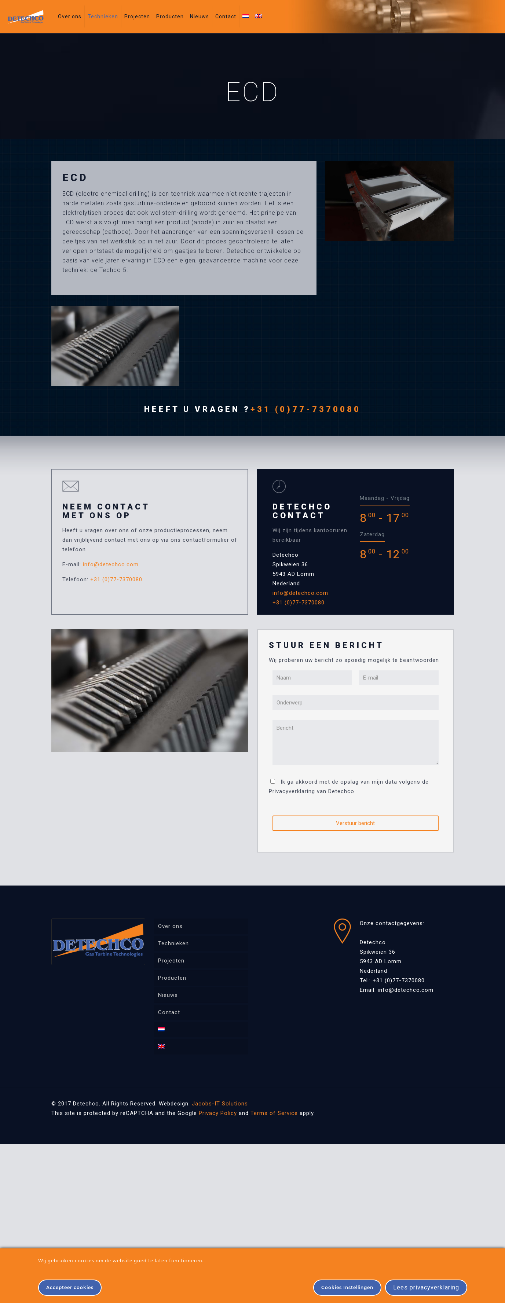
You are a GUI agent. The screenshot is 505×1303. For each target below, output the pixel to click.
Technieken (173, 943)
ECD (75, 178)
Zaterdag (372, 534)
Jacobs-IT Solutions (220, 1103)
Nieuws (168, 995)
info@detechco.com (111, 564)
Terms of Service (274, 1113)
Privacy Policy (218, 1113)
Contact (169, 1012)
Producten (172, 978)
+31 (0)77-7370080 (305, 409)
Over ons (170, 926)
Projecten (171, 960)
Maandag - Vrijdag (385, 498)
